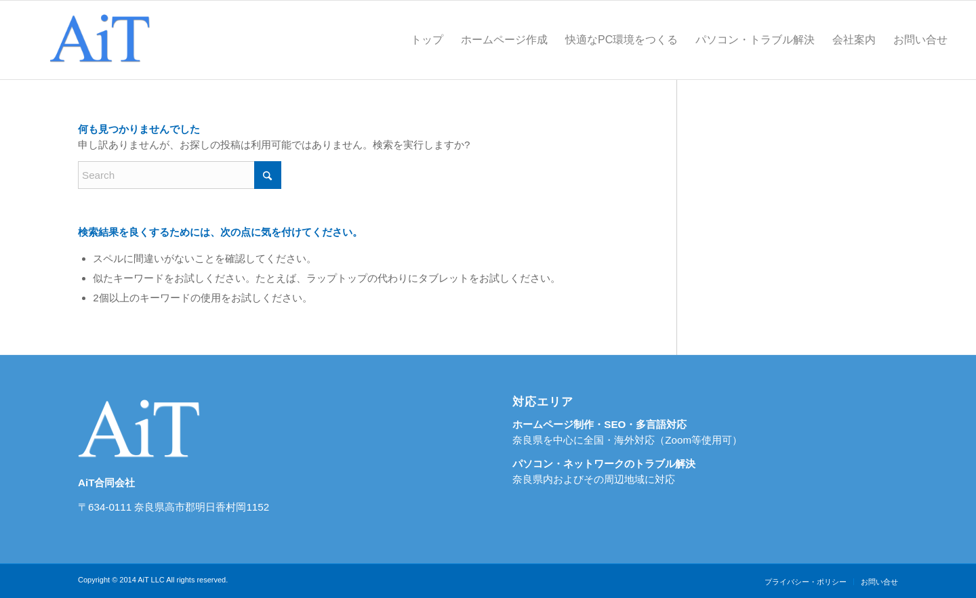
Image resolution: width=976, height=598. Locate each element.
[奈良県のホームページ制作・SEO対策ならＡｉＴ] (98, 40)
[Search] (179, 175)
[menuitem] (427, 40)
